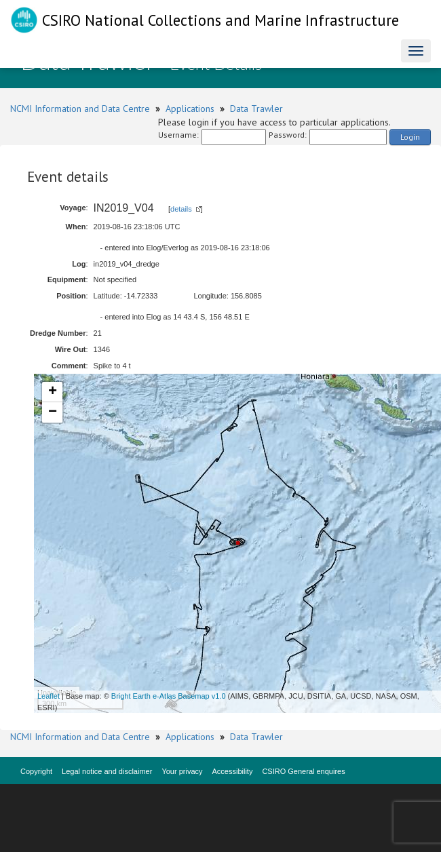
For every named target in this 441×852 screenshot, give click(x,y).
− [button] (52, 412)
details (181, 209)
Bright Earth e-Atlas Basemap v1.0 (168, 696)
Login (410, 137)
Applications (190, 108)
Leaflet (48, 696)
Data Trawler (256, 108)
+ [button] (52, 392)
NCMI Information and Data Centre (80, 108)
